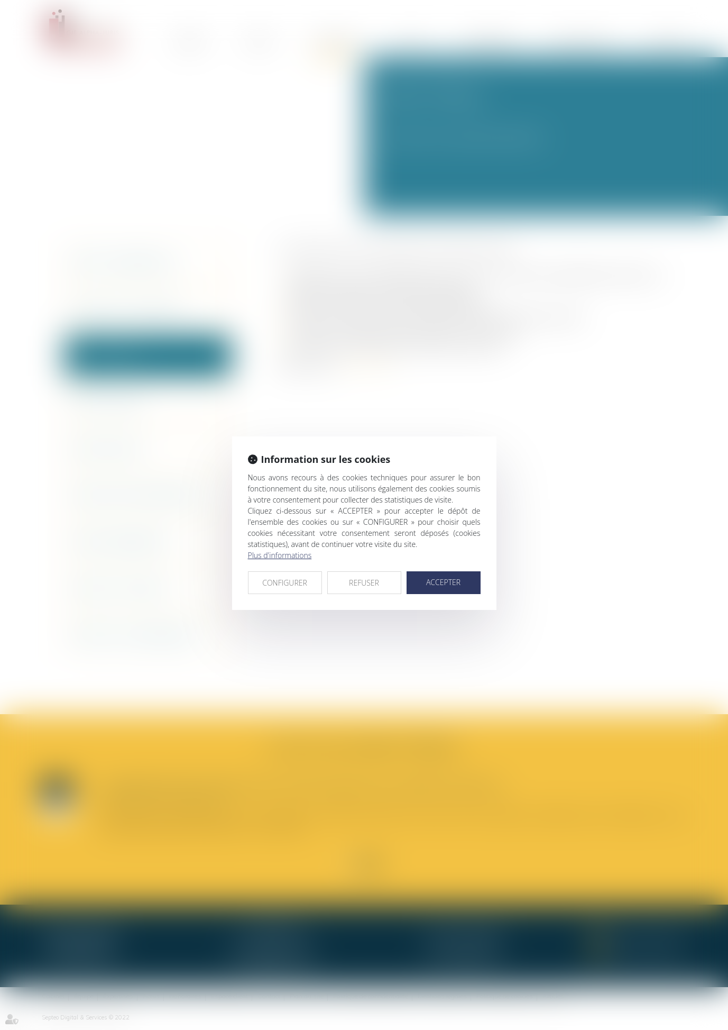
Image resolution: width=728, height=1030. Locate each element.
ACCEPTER (443, 582)
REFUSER (364, 583)
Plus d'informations (280, 555)
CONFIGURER (284, 583)
